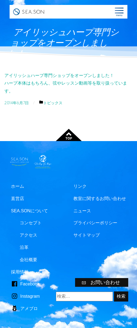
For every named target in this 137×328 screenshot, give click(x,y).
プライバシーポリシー (95, 222)
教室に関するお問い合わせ (99, 198)
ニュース (82, 210)
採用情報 (19, 272)
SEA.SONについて (29, 210)
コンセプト (31, 222)
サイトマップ (86, 235)
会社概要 (28, 259)
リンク (80, 186)
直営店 (17, 198)
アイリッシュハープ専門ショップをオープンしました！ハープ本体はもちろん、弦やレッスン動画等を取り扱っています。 (65, 83)
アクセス (28, 235)
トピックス (52, 103)
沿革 (24, 247)
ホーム (17, 186)
